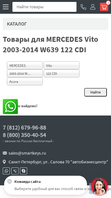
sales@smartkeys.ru (27, 153)
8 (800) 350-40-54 (24, 135)
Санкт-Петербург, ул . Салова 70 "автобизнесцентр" (58, 161)
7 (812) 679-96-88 (24, 127)
